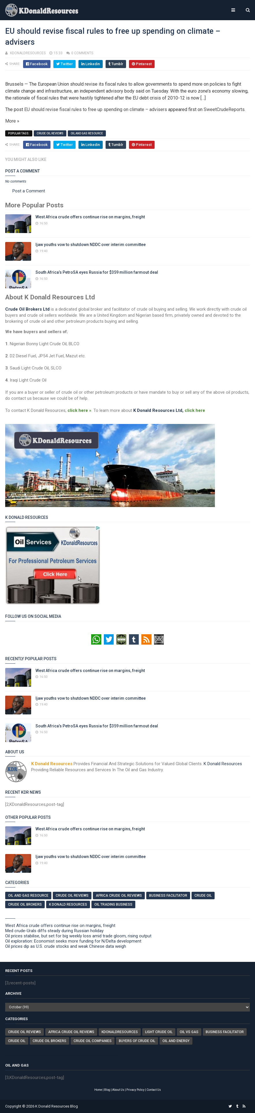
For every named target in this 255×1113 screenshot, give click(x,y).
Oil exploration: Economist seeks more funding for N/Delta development (73, 941)
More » (12, 121)
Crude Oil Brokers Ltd (27, 309)
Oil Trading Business (113, 904)
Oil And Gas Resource (87, 133)
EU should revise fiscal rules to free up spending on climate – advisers (95, 109)
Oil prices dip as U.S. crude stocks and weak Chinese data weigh (65, 946)
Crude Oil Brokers (25, 904)
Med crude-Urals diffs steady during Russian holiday (54, 930)
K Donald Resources (223, 763)
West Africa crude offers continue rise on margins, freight (90, 217)
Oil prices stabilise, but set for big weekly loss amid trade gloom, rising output (78, 936)
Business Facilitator (168, 896)
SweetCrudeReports (224, 109)
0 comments (82, 53)
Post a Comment (28, 191)
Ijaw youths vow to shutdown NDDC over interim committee (90, 244)
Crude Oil (203, 896)
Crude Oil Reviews (50, 133)
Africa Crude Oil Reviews (119, 896)
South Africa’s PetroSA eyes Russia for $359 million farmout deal (96, 272)
